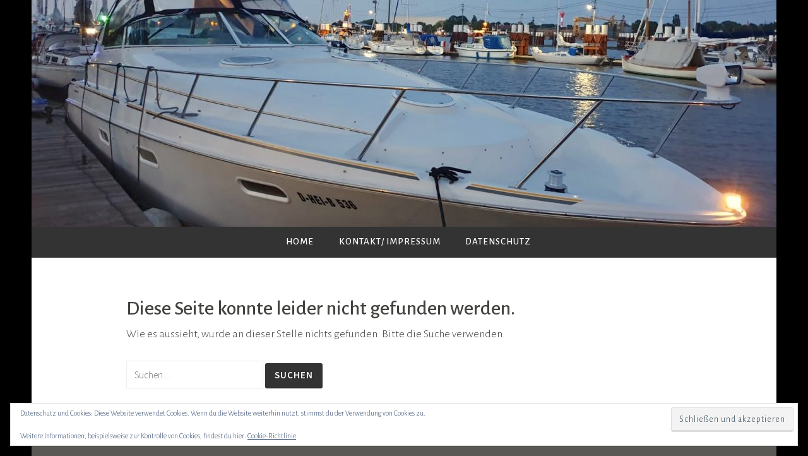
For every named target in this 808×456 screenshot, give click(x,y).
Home (300, 241)
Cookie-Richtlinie (271, 436)
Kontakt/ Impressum (390, 241)
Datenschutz (498, 241)
